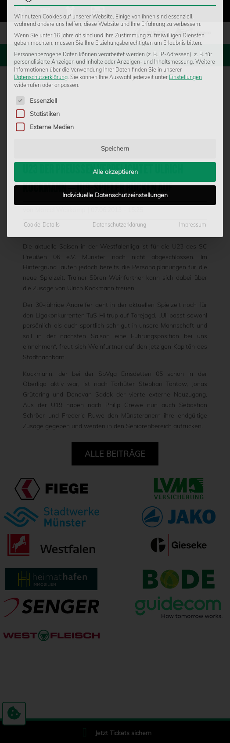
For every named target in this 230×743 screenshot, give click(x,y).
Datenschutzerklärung (119, 128)
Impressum (192, 128)
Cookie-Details (42, 128)
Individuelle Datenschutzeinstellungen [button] (115, 98)
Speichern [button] (115, 52)
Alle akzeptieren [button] (115, 75)
